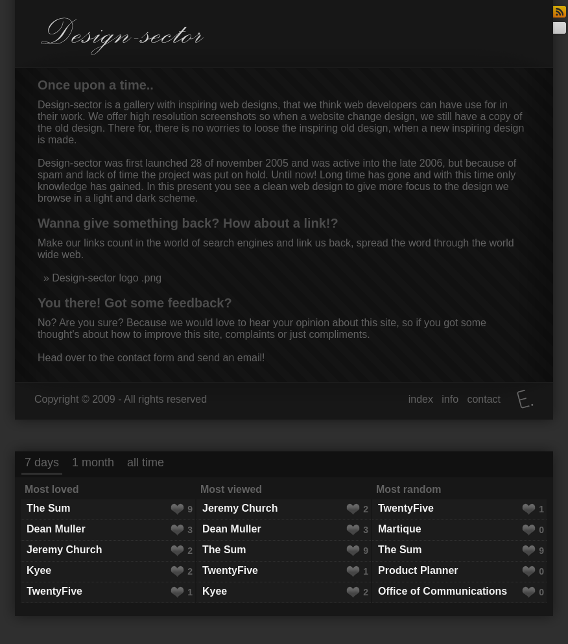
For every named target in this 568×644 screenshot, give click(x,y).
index (420, 399)
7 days (42, 462)
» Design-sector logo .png (100, 277)
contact (484, 399)
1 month (93, 462)
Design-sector (122, 36)
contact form (145, 357)
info (450, 399)
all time (145, 462)
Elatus (525, 399)
